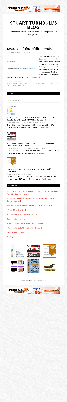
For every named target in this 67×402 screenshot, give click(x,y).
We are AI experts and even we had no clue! (22, 214)
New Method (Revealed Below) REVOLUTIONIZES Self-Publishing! (30, 205)
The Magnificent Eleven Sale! (17, 237)
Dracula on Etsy (24, 83)
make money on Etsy (49, 83)
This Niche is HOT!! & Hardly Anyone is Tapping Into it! (26, 223)
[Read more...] (35, 77)
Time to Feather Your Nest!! (17, 219)
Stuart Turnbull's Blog (33, 25)
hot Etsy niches (36, 83)
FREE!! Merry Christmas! (16, 232)
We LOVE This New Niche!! (16, 210)
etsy (19, 82)
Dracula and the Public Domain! (30, 48)
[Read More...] (44, 128)
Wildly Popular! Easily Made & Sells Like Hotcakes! (24, 228)
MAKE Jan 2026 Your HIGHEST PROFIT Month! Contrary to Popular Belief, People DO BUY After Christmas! (31, 119)
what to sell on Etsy (20, 85)
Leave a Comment (40, 122)
